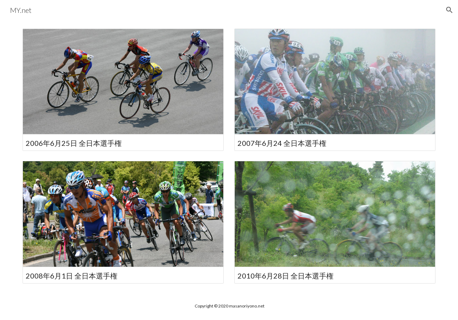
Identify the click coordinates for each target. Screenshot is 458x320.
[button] (449, 10)
